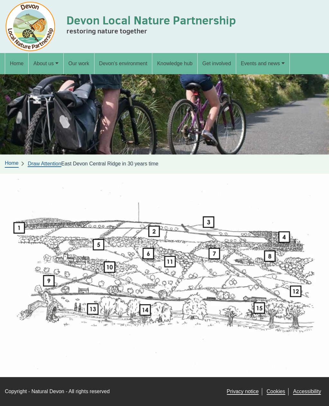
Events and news (260, 63)
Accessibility (307, 391)
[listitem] (19, 228)
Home (17, 63)
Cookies (276, 391)
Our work (78, 63)
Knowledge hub (174, 63)
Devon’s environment (123, 63)
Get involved (216, 63)
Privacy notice (243, 391)
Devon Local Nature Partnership (151, 20)
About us (43, 63)
